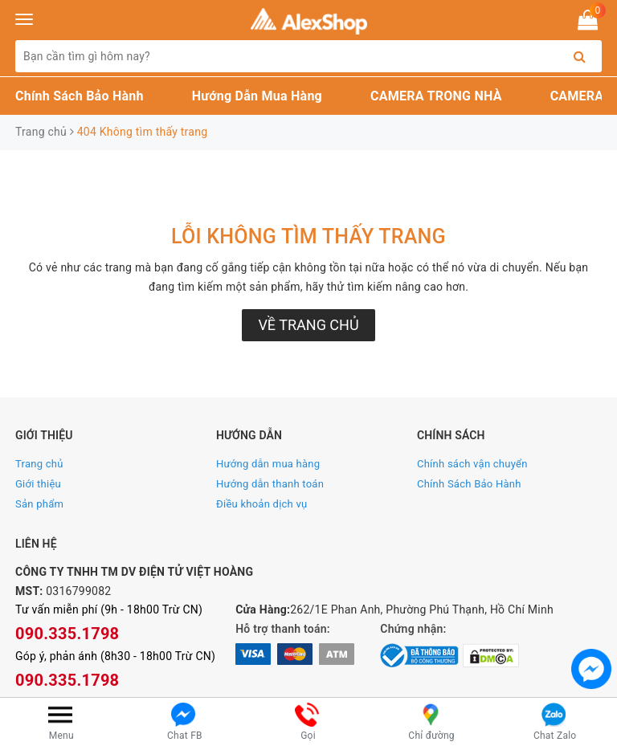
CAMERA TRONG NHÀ (436, 96)
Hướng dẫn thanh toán (270, 484)
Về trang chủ (308, 324)
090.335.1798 (67, 633)
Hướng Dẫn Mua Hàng (257, 96)
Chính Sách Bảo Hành (79, 96)
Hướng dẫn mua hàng (268, 464)
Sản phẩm (39, 504)
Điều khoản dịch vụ (261, 504)
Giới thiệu (38, 484)
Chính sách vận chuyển (472, 464)
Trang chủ (39, 464)
